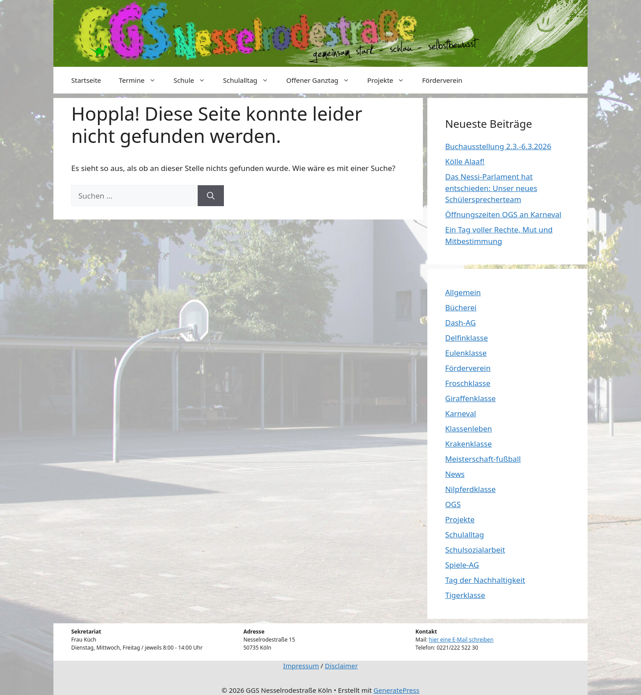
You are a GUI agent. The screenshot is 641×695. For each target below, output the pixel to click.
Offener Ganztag (322, 80)
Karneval (460, 413)
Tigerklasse (465, 595)
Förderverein (442, 80)
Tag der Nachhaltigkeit (485, 580)
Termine (142, 80)
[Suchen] (211, 196)
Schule (194, 80)
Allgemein (463, 292)
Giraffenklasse (470, 398)
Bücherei (460, 307)
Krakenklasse (468, 444)
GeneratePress (396, 690)
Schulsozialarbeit (475, 550)
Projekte (390, 80)
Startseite (86, 80)
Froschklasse (467, 383)
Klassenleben (468, 428)
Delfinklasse (466, 338)
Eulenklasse (466, 353)
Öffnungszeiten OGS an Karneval (503, 214)
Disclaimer (341, 665)
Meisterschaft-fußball (483, 459)
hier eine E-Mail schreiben (461, 639)
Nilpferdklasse (470, 489)
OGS (453, 504)
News (455, 474)
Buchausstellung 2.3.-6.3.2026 (498, 146)
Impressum (301, 665)
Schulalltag (250, 80)
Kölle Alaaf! (464, 161)
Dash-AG (460, 322)
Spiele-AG (462, 565)
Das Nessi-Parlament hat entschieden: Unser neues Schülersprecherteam (491, 187)
